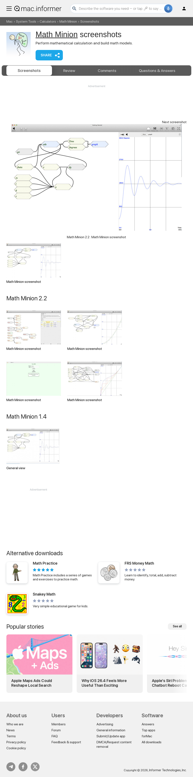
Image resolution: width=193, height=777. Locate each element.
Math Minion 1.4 (26, 416)
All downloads (151, 742)
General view (33, 449)
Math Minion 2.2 (26, 298)
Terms (11, 736)
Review (69, 70)
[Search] (120, 8)
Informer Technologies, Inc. (168, 770)
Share (46, 55)
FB (23, 766)
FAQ (55, 736)
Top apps (148, 730)
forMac (147, 736)
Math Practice (45, 563)
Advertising (104, 724)
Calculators (48, 21)
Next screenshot (174, 122)
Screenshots (29, 70)
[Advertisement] (96, 101)
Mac (9, 21)
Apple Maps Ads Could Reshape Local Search (31, 683)
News (10, 730)
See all (177, 626)
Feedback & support (66, 742)
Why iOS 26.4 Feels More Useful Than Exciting (104, 683)
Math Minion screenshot (33, 263)
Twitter (35, 766)
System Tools (26, 21)
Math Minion (68, 21)
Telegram (10, 766)
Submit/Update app (110, 736)
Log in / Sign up (182, 8)
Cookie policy (16, 748)
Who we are (14, 724)
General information (110, 730)
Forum (56, 730)
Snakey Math (44, 594)
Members (59, 724)
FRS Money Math (139, 563)
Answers (157, 70)
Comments (107, 70)
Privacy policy (16, 742)
